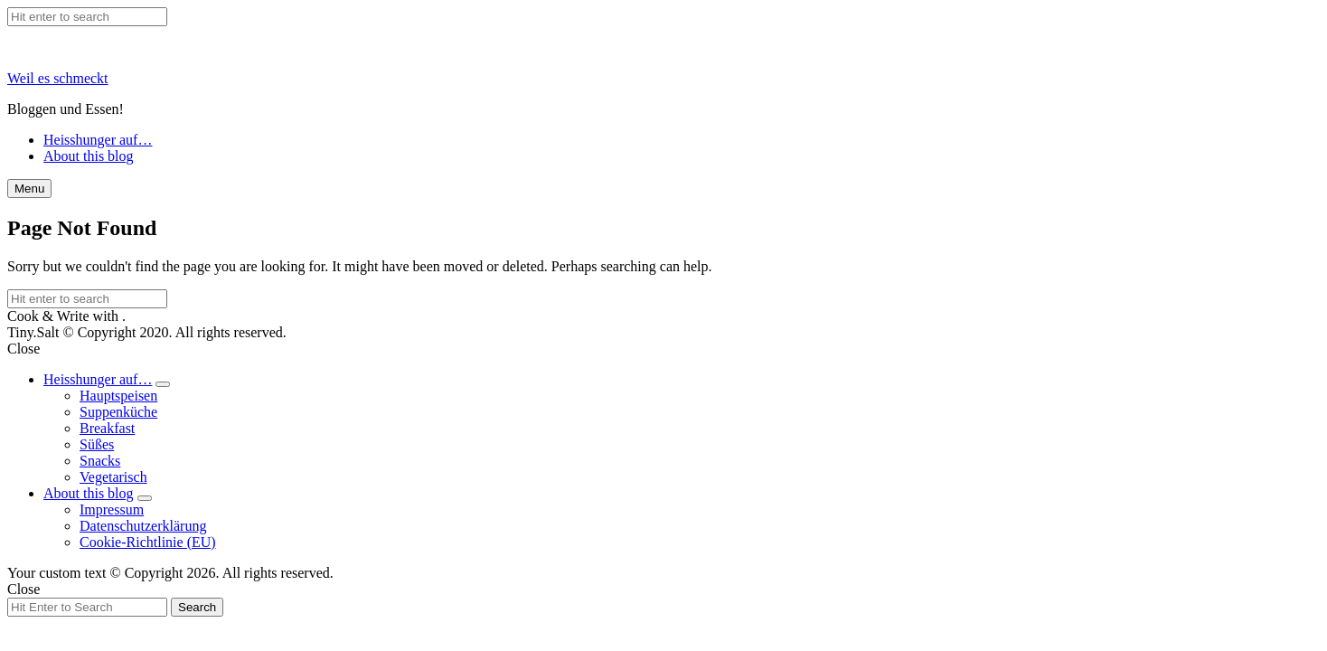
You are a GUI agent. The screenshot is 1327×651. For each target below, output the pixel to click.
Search (197, 607)
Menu (29, 188)
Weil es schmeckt (57, 78)
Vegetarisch (113, 477)
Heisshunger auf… (97, 139)
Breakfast (107, 428)
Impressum (112, 509)
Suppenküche (118, 412)
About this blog (88, 156)
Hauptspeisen (118, 395)
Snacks (100, 460)
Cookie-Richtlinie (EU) (148, 542)
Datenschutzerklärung (143, 525)
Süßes (97, 444)
